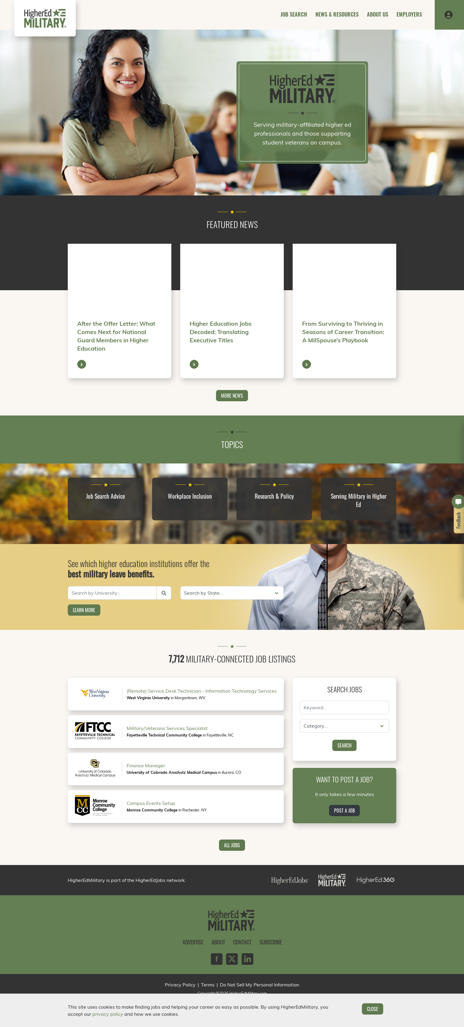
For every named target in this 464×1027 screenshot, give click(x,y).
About (218, 942)
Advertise (193, 942)
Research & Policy (274, 496)
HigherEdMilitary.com (248, 993)
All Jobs (232, 845)
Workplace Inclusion (190, 496)
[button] (448, 14)
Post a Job (344, 810)
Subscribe (271, 942)
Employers (409, 14)
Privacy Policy (180, 985)
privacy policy (107, 1014)
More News (232, 395)
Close (372, 1008)
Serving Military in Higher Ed (358, 500)
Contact (242, 942)
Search (344, 745)
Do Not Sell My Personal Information (259, 985)
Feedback (458, 520)
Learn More (84, 610)
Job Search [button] (294, 14)
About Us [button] (377, 14)
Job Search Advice (105, 496)
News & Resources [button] (337, 14)
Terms (208, 985)
